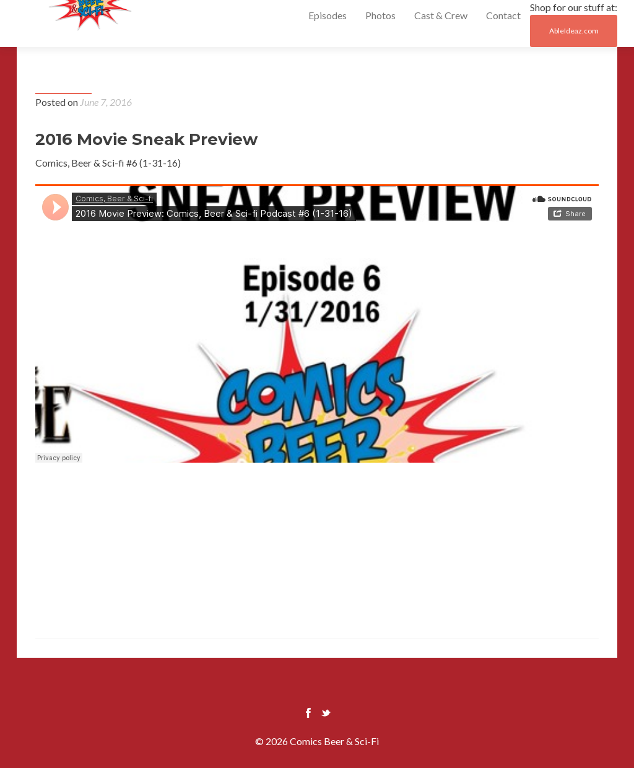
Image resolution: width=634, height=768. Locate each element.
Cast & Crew (440, 15)
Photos (380, 15)
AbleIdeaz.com (574, 30)
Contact (503, 15)
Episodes (327, 15)
